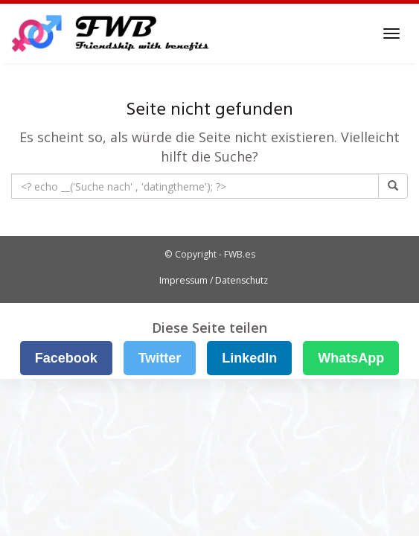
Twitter (160, 358)
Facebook (66, 358)
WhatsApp (351, 358)
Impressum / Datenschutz (213, 280)
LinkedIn (249, 358)
